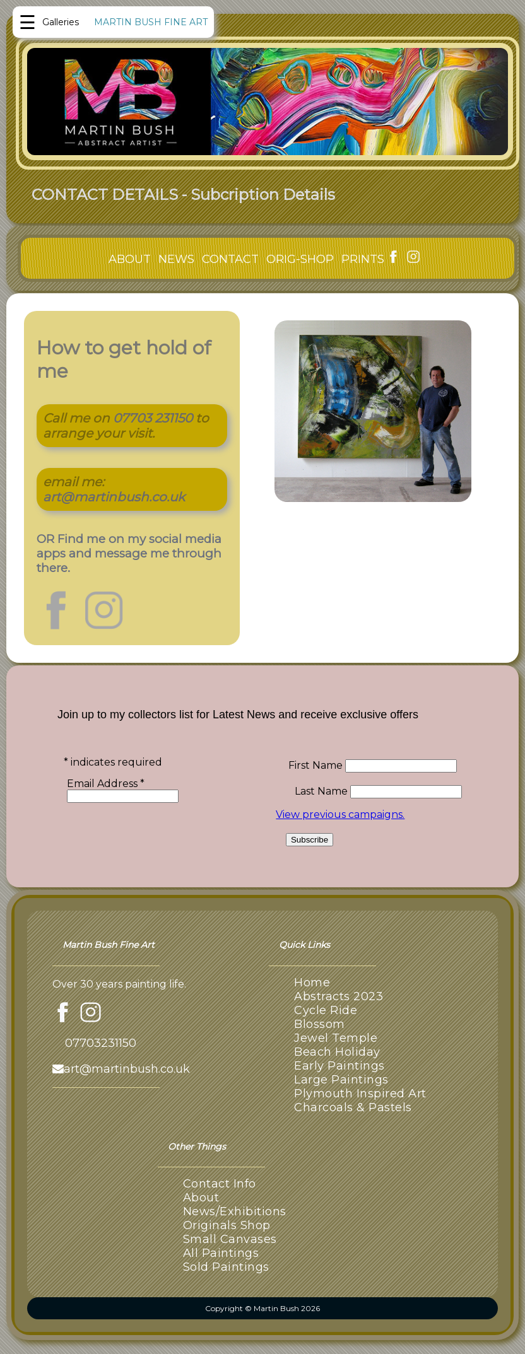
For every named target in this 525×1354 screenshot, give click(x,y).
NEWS (176, 259)
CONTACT (230, 259)
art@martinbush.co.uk (114, 497)
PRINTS (362, 259)
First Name (316, 765)
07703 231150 (152, 418)
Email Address (106, 784)
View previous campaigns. (340, 814)
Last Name (322, 791)
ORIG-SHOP (300, 259)
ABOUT (130, 259)
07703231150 (100, 1043)
